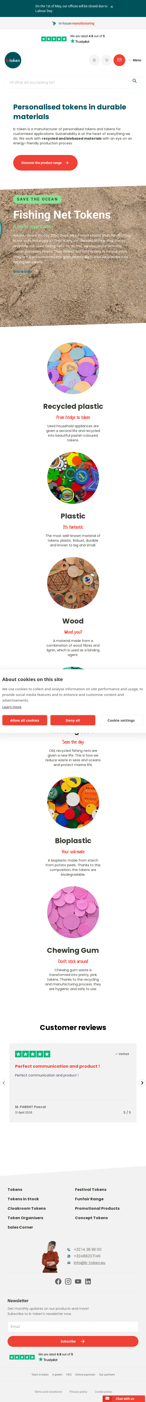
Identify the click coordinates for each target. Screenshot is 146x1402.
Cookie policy (103, 1392)
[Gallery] (73, 1082)
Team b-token (40, 1374)
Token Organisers (25, 1218)
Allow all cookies (24, 720)
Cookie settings (121, 720)
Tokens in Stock (23, 1199)
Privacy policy (78, 1392)
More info (25, 271)
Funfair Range (89, 1199)
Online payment (85, 1374)
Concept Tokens (91, 1218)
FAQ (68, 1374)
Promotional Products (97, 1208)
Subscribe (73, 1341)
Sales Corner (20, 1227)
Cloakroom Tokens (27, 1208)
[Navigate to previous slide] (4, 1083)
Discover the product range (45, 162)
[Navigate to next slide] (142, 1083)
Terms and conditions (48, 1392)
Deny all (73, 720)
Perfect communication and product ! (57, 1066)
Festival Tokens (90, 1189)
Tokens (15, 1189)
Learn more (12, 706)
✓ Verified (122, 1054)
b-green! (57, 1374)
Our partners (107, 1374)
